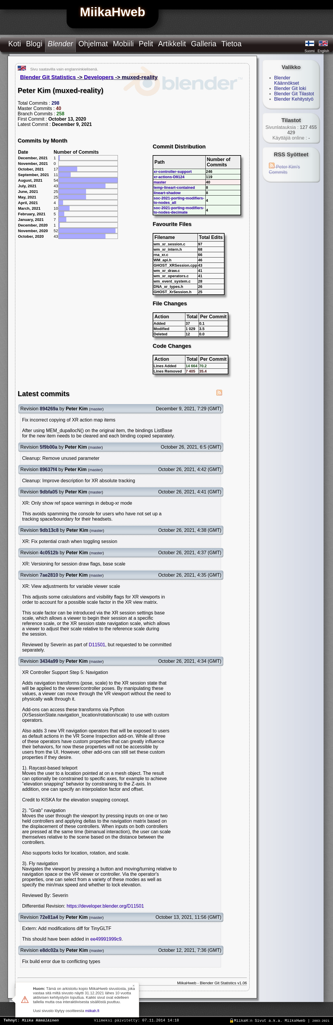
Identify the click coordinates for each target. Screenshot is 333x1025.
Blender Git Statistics (48, 77)
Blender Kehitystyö (293, 98)
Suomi (310, 51)
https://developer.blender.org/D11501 (105, 905)
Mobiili (123, 44)
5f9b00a (48, 447)
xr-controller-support (173, 171)
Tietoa (231, 44)
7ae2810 (49, 575)
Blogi (34, 44)
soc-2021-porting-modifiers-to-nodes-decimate (179, 210)
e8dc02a (49, 950)
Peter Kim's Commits (284, 169)
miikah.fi (92, 1010)
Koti (14, 44)
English (323, 51)
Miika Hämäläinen (40, 1020)
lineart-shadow (167, 193)
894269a (49, 408)
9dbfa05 (48, 491)
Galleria (203, 44)
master (160, 182)
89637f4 (48, 469)
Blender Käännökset (286, 80)
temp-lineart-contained (174, 187)
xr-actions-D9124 (169, 177)
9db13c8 (49, 530)
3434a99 (49, 661)
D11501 (97, 644)
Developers (99, 77)
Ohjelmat (93, 44)
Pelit (146, 44)
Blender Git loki (290, 88)
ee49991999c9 (105, 939)
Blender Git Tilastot (294, 93)
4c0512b (49, 552)
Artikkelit (172, 44)
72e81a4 (49, 917)
